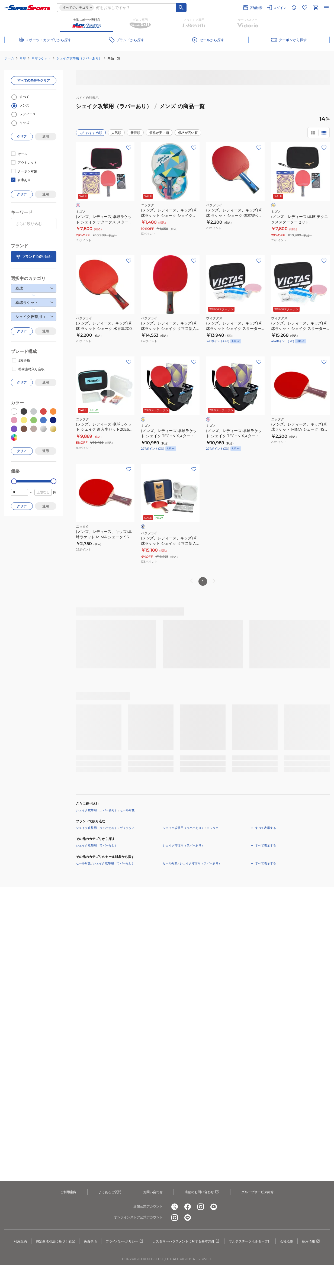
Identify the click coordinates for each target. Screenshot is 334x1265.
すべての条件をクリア (33, 80)
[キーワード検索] (181, 7)
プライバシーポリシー (125, 1241)
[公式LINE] (187, 1217)
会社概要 (286, 1241)
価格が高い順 (188, 133)
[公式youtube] (213, 1206)
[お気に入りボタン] (129, 147)
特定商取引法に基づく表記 (55, 1241)
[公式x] (174, 1206)
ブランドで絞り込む (34, 256)
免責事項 (90, 1241)
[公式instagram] (200, 1206)
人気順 (116, 133)
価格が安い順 (159, 133)
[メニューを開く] (326, 7)
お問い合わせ (153, 1192)
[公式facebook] (187, 1206)
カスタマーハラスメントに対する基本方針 (186, 1241)
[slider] (14, 481)
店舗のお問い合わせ (202, 1192)
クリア (22, 136)
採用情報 (311, 1241)
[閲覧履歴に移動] (294, 7)
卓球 (23, 58)
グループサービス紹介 (257, 1192)
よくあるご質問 (109, 1192)
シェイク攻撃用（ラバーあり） (79, 58)
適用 (45, 136)
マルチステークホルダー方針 (250, 1241)
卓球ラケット (41, 58)
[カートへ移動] (315, 7)
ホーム (9, 58)
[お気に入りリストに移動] (304, 7)
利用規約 (20, 1241)
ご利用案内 (68, 1192)
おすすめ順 (90, 133)
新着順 (135, 133)
